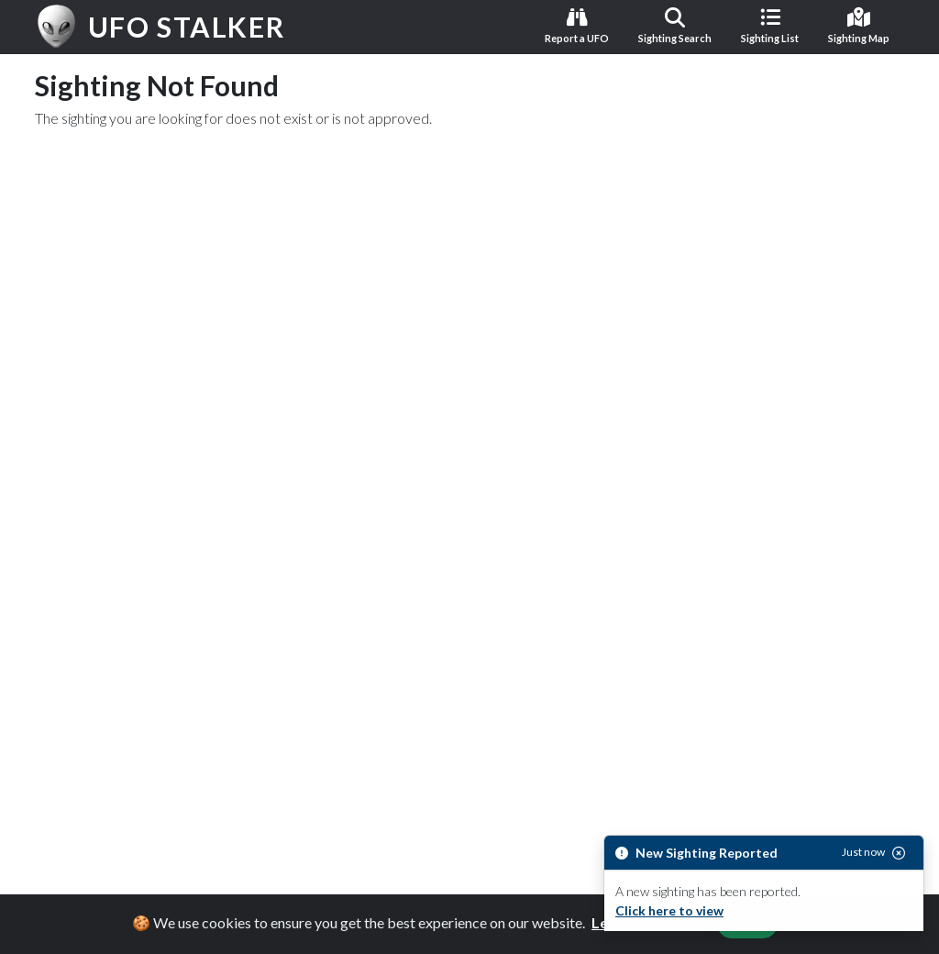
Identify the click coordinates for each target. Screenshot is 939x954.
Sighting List (770, 25)
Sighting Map (858, 25)
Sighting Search (675, 25)
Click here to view (669, 910)
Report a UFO (577, 25)
